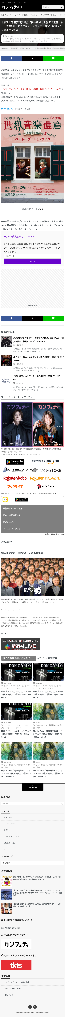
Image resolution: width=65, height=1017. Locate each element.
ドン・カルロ (16, 688)
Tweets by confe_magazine (11, 610)
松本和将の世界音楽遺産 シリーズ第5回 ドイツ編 (22, 41)
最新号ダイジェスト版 (12, 509)
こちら (40, 209)
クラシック (19, 38)
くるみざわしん (41, 725)
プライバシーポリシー (12, 989)
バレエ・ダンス (9, 824)
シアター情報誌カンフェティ (26, 15)
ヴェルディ (8, 685)
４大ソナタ (9, 38)
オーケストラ (18, 685)
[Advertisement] (32, 286)
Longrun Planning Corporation (38, 1012)
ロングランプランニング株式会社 (16, 982)
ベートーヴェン (46, 38)
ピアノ (36, 38)
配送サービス (9, 522)
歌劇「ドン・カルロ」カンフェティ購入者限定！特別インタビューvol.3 (48, 694)
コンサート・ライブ (11, 836)
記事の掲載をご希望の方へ (11, 928)
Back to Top (32, 788)
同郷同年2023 (54, 725)
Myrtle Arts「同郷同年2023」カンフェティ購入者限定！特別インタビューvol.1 (16, 774)
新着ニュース (6, 15)
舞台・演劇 (8, 817)
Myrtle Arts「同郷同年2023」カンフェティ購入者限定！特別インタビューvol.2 (48, 774)
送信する (32, 261)
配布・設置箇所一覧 (11, 515)
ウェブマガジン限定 (48, 15)
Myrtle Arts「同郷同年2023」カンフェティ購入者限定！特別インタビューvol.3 (48, 734)
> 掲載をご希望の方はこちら (54, 534)
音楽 (45, 41)
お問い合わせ (9, 995)
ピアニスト (28, 38)
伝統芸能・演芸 (9, 843)
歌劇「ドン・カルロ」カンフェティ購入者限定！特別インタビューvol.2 (16, 694)
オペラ (27, 685)
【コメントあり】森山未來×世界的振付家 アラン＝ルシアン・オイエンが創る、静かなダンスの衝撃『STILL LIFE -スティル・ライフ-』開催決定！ (38, 892)
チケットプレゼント (11, 529)
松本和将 (57, 38)
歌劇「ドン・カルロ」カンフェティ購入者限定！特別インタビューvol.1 (16, 734)
